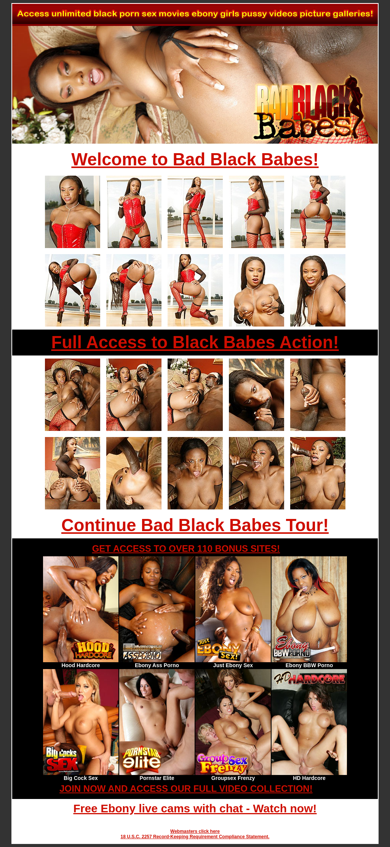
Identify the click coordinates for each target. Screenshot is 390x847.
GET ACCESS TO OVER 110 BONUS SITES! (186, 548)
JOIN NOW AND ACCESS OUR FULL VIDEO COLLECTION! (185, 788)
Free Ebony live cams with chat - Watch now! (194, 808)
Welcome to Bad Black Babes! (194, 159)
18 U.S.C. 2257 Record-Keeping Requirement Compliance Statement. (195, 836)
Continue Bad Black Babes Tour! (195, 525)
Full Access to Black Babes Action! (195, 342)
